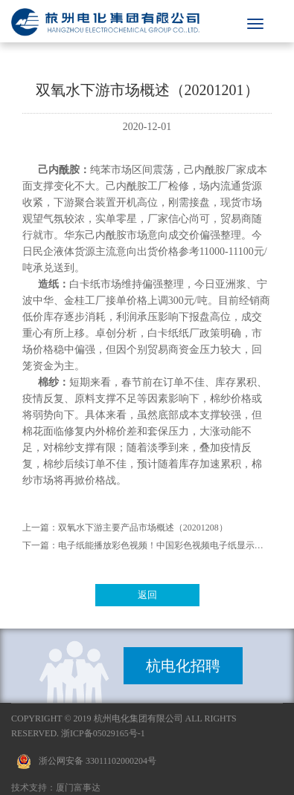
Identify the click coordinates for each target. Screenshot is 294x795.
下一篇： (40, 545)
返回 (147, 594)
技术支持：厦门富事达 (55, 787)
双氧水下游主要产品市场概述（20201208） (143, 527)
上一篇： (40, 527)
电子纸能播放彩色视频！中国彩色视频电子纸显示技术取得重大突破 (165, 545)
